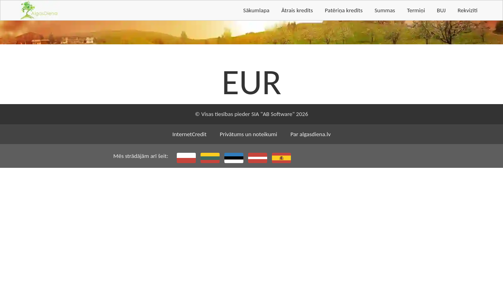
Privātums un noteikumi (248, 134)
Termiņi (416, 10)
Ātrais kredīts (297, 10)
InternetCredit (189, 134)
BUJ (441, 10)
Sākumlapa (256, 10)
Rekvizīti (467, 10)
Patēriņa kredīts (343, 10)
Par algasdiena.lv (311, 134)
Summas (385, 10)
